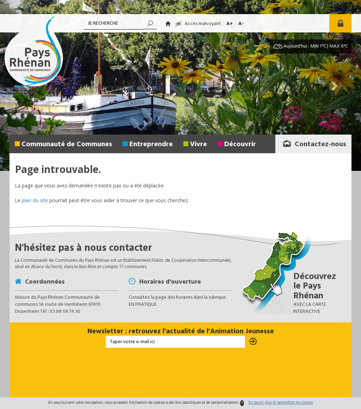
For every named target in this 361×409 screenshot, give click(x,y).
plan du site (35, 200)
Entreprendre (151, 144)
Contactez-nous (314, 144)
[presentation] (180, 372)
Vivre (198, 144)
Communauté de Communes (67, 144)
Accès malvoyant (198, 24)
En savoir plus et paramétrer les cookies (281, 402)
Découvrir (240, 144)
